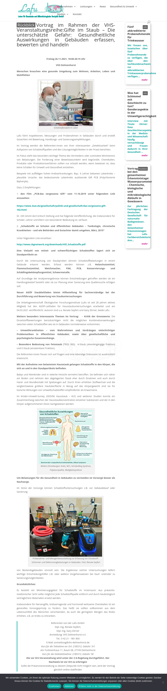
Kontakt (77, 14)
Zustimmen (54, 686)
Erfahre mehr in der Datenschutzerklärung (99, 686)
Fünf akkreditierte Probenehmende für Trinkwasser (139, 33)
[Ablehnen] (163, 682)
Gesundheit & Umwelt (122, 6)
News (103, 6)
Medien (61, 14)
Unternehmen (65, 6)
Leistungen (86, 6)
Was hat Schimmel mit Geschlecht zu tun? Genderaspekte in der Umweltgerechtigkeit (142, 104)
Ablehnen (69, 686)
